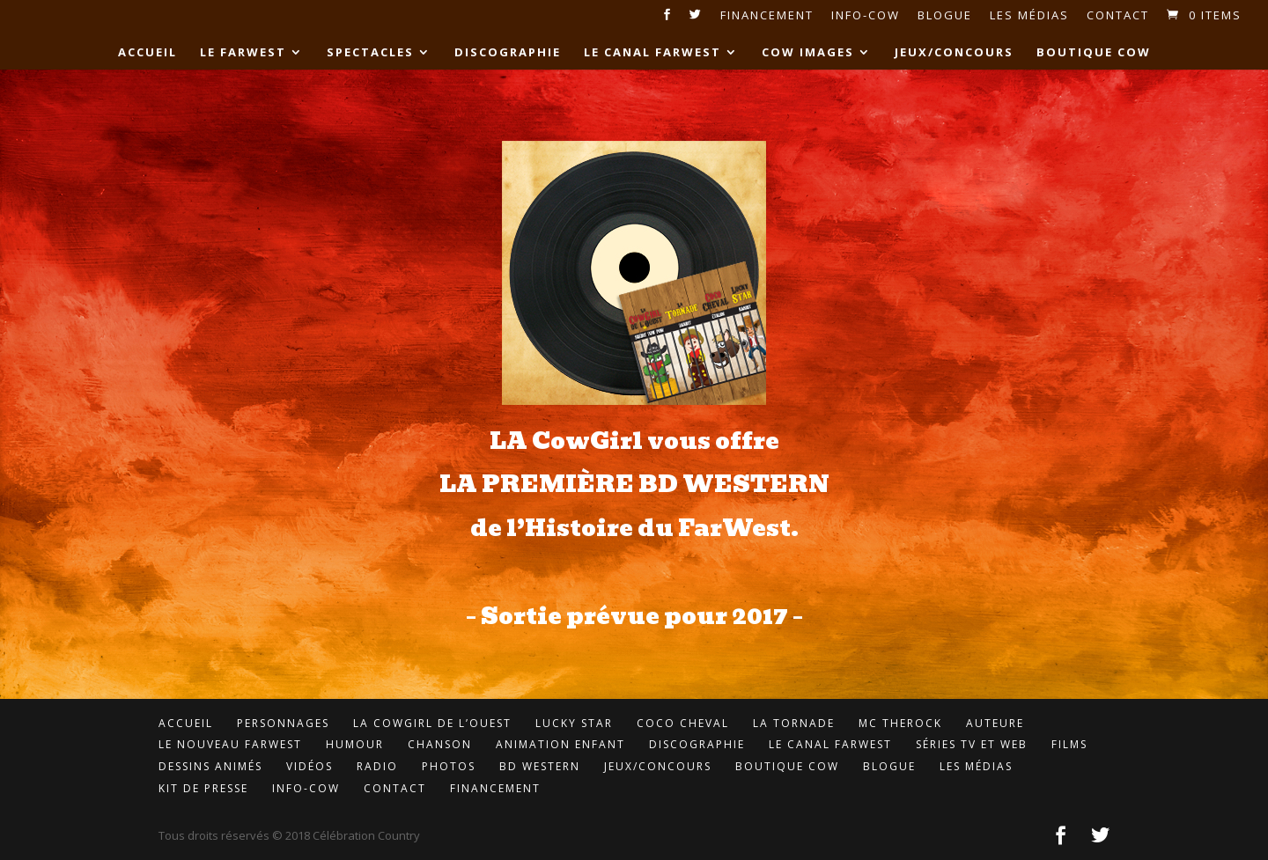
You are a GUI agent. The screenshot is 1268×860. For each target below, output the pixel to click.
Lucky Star (574, 723)
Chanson (440, 744)
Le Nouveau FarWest (230, 744)
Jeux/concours (954, 53)
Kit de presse (203, 788)
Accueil (147, 53)
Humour (355, 744)
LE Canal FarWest (652, 53)
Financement (767, 16)
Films (1069, 744)
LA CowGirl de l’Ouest (432, 723)
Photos (449, 766)
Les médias (1029, 16)
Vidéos (309, 766)
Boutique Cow (1093, 53)
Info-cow (306, 788)
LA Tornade (794, 723)
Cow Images (808, 53)
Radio (377, 766)
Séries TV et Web (972, 744)
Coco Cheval (683, 723)
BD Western (539, 766)
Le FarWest (243, 53)
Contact (1118, 16)
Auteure (995, 723)
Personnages (283, 723)
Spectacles (370, 53)
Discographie (507, 53)
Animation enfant (560, 744)
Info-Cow (865, 16)
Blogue (945, 16)
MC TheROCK (900, 723)
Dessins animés (210, 766)
